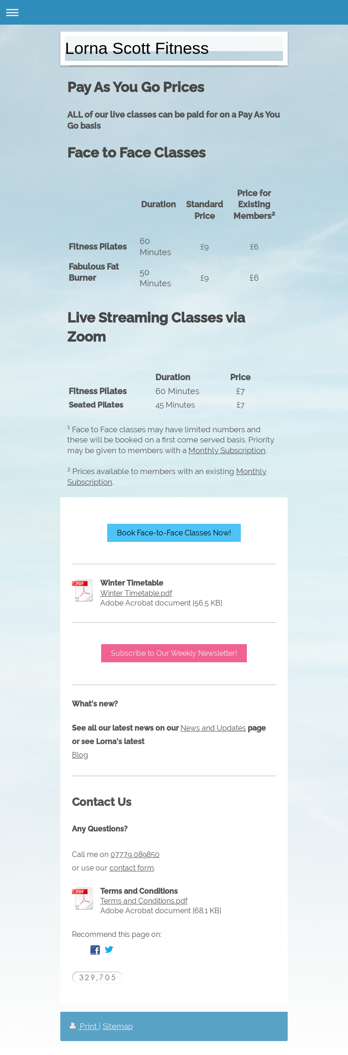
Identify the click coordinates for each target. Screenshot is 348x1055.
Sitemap (118, 1026)
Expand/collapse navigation (174, 12)
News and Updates (213, 728)
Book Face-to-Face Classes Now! (174, 532)
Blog (80, 755)
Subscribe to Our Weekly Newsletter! (174, 653)
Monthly (251, 471)
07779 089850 (135, 854)
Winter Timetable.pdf (136, 593)
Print (84, 1026)
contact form (132, 868)
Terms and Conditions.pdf (143, 901)
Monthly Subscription (226, 450)
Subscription (89, 482)
